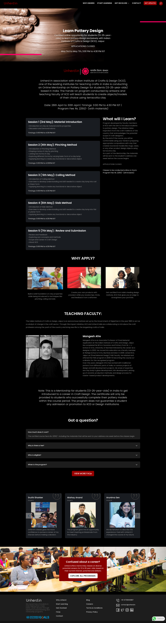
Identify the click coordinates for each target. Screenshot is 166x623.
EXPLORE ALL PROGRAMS (83, 575)
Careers (89, 604)
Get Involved (121, 3)
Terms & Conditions (94, 608)
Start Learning (104, 3)
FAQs (58, 612)
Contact (136, 3)
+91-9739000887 (124, 600)
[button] (28, 516)
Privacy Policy (92, 612)
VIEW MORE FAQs (83, 473)
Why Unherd (89, 3)
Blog (88, 600)
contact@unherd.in (125, 605)
